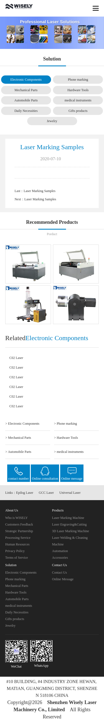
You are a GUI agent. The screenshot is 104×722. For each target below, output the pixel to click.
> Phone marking (65, 424)
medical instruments (78, 100)
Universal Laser (69, 493)
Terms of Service (16, 558)
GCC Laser (46, 493)
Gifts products (78, 111)
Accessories (60, 558)
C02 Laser (16, 358)
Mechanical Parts (25, 90)
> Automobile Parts (18, 452)
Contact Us (59, 572)
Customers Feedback (19, 524)
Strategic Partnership (19, 531)
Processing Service (18, 538)
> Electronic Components (22, 424)
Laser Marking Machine (68, 518)
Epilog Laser (24, 493)
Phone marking (78, 80)
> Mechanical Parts (18, 438)
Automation (60, 551)
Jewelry (52, 121)
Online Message (63, 579)
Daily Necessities (26, 111)
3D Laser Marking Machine (70, 531)
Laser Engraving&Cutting (69, 524)
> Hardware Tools (66, 438)
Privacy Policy (15, 551)
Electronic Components (26, 80)
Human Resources (17, 544)
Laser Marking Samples (39, 191)
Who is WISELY (16, 518)
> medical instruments (69, 452)
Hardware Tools (78, 90)
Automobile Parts (26, 100)
